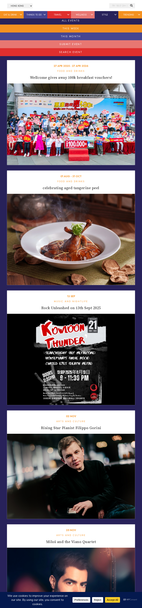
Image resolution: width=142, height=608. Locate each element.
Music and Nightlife (71, 301)
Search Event (70, 52)
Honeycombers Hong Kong (71, 5)
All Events (71, 20)
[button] (21, 14)
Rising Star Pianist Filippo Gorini (71, 427)
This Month (71, 36)
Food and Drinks (71, 71)
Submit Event (71, 44)
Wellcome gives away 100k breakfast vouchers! (71, 77)
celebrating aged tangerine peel (71, 187)
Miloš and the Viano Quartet (71, 541)
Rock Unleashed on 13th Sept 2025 (71, 307)
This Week (70, 28)
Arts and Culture (71, 421)
